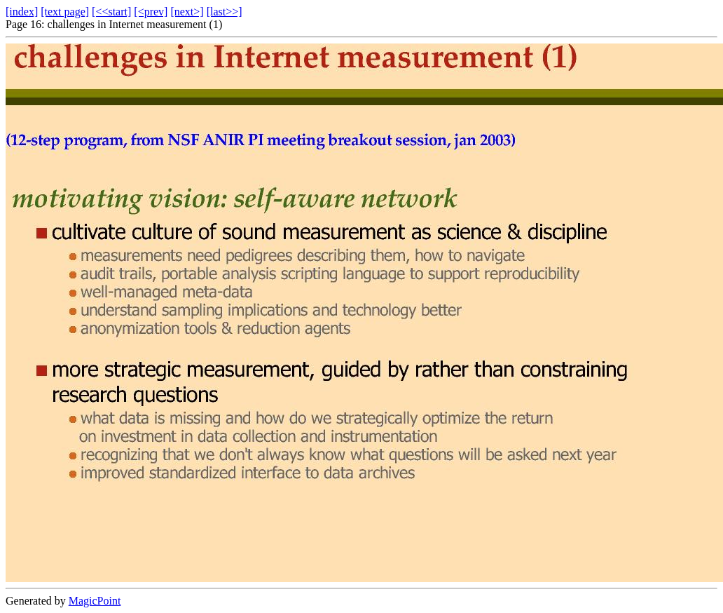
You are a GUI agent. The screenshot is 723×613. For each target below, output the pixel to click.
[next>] (186, 12)
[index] (22, 12)
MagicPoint (95, 601)
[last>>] (224, 12)
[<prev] (150, 12)
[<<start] (111, 12)
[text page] (65, 12)
